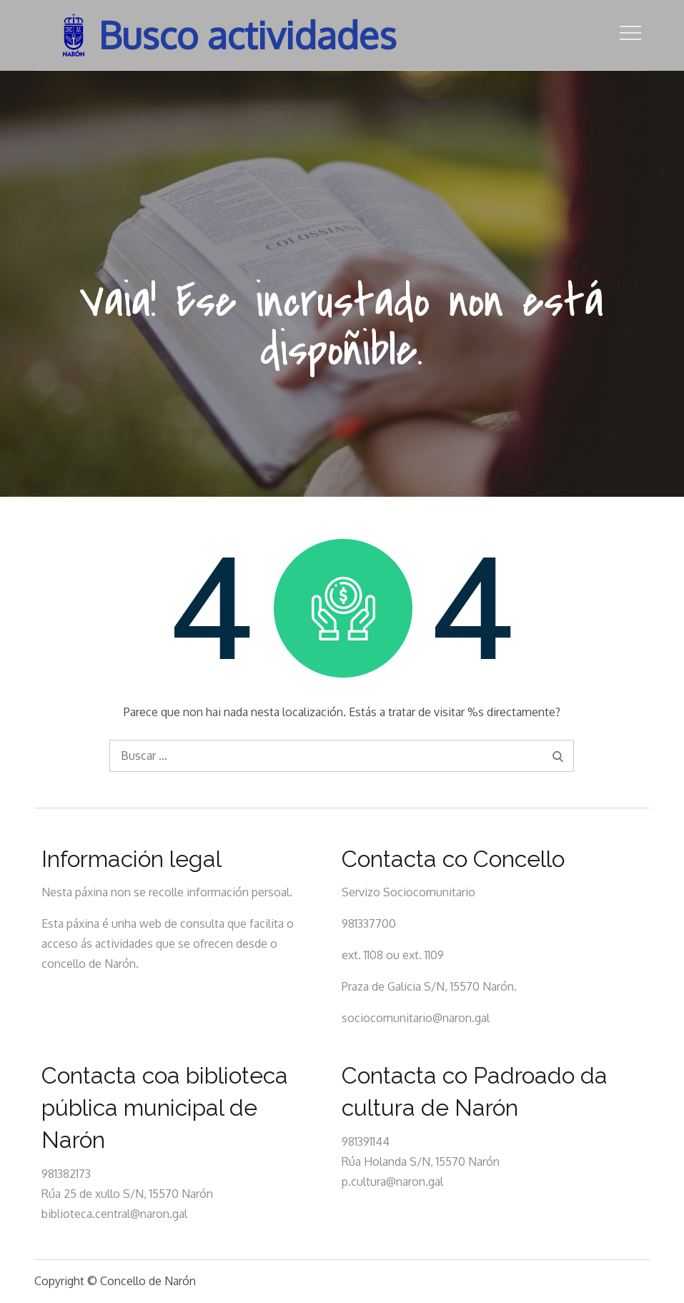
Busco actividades (248, 34)
